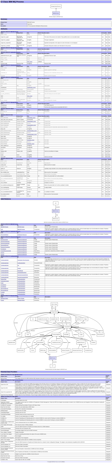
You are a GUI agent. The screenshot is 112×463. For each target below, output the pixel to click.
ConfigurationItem (15, 77)
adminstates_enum (31, 117)
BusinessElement (4, 245)
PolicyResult (20, 270)
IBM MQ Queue (21, 226)
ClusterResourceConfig (6, 250)
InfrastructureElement (16, 65)
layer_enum (29, 61)
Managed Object (14, 102)
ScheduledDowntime (22, 272)
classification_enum (31, 87)
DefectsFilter (3, 279)
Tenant (2, 294)
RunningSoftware (4, 234)
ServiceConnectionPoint (23, 274)
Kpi (18, 265)
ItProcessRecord (4, 288)
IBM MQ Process (14, 31)
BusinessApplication (5, 241)
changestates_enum (31, 121)
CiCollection (3, 249)
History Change (21, 298)
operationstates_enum (32, 130)
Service (2, 252)
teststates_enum (30, 140)
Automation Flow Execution (23, 260)
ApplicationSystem (5, 281)
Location (3, 292)
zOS (2, 229)
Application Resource (15, 52)
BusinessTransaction (5, 247)
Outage (19, 268)
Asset (2, 282)
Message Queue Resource (16, 47)
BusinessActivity (4, 239)
